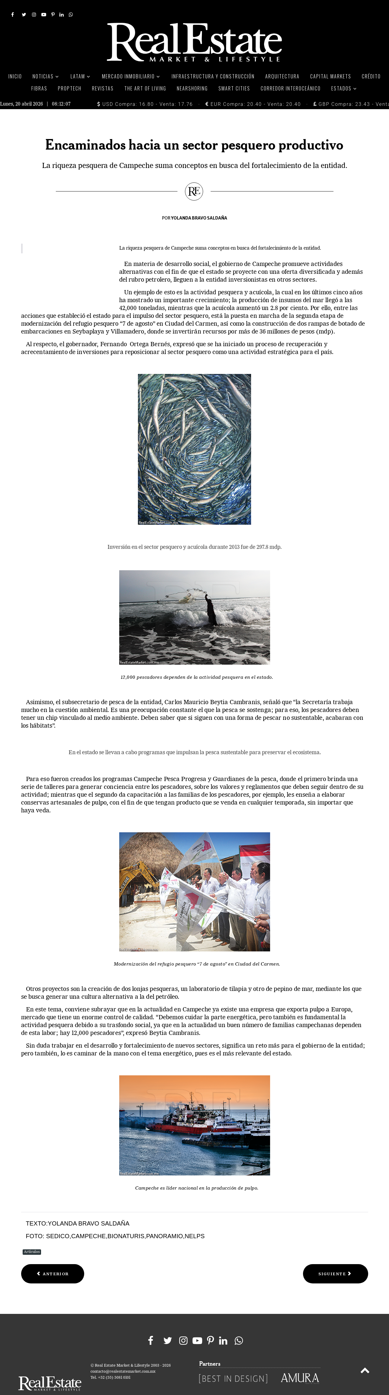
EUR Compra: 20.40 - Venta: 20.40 (253, 90)
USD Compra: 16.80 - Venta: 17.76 (145, 90)
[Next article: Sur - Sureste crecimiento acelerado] (335, 1260)
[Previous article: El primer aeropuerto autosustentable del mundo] (52, 1260)
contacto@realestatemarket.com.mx (123, 1358)
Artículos (32, 1238)
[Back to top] (365, 1358)
